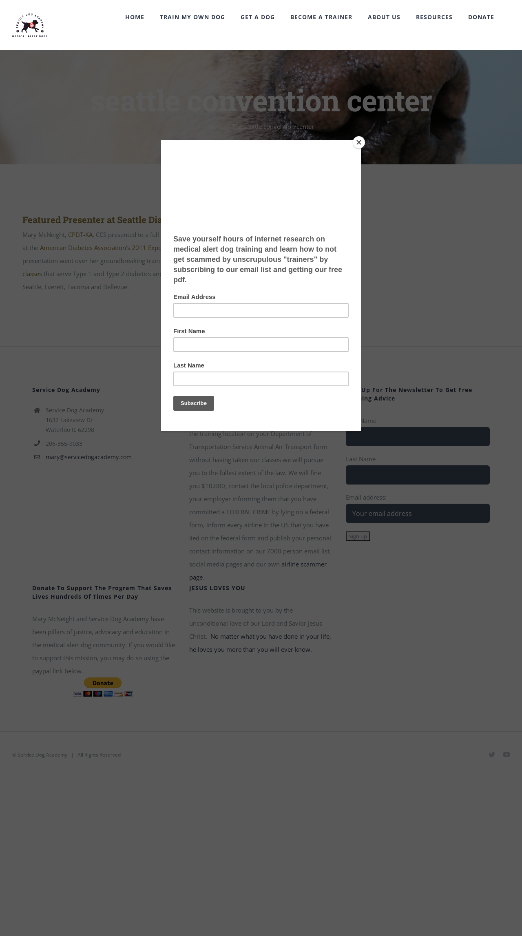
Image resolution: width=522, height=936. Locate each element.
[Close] (359, 142)
